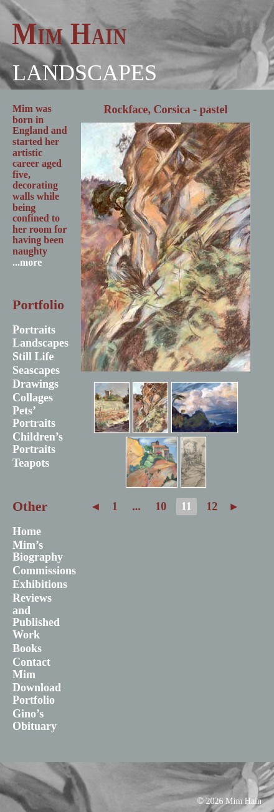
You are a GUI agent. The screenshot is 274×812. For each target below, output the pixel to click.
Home (26, 531)
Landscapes (84, 72)
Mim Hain (69, 33)
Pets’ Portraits (33, 416)
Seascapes (36, 370)
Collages (32, 397)
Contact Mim (31, 668)
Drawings (35, 384)
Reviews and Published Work (36, 616)
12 (211, 506)
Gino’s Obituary (34, 719)
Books (27, 648)
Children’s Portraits (37, 443)
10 (160, 506)
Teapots (30, 463)
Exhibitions (39, 584)
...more (27, 262)
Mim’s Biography (37, 551)
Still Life (33, 356)
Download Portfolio (36, 693)
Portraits (33, 330)
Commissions (44, 570)
